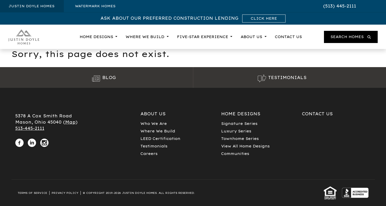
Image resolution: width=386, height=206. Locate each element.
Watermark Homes (95, 6)
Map (70, 122)
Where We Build (146, 36)
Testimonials (153, 146)
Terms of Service (32, 193)
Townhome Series (240, 138)
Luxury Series (236, 131)
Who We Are (153, 123)
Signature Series (239, 123)
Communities (235, 153)
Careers (149, 153)
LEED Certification (160, 138)
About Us (252, 36)
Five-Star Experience (203, 36)
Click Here (264, 18)
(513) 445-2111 (339, 6)
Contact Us (288, 36)
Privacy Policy (65, 193)
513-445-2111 (29, 128)
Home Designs (97, 36)
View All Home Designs (245, 146)
